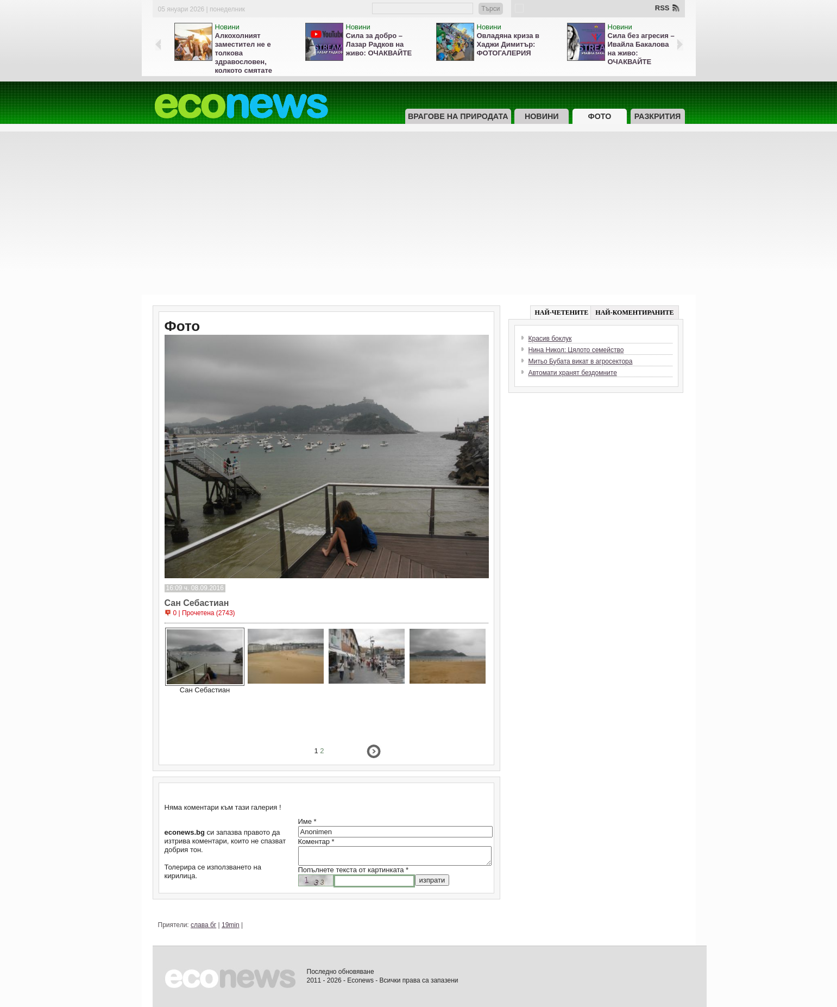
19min (231, 925)
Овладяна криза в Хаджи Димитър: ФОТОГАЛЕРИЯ (508, 44)
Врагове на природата (458, 116)
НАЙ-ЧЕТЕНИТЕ (562, 312)
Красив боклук (550, 338)
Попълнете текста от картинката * (353, 870)
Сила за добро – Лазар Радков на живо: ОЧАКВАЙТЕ (379, 44)
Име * (307, 821)
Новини (227, 27)
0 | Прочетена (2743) (204, 613)
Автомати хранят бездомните (572, 373)
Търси (490, 8)
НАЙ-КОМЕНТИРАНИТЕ (634, 312)
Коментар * (316, 841)
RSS (662, 8)
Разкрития (657, 116)
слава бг (203, 925)
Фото (599, 116)
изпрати (432, 880)
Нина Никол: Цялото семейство (576, 350)
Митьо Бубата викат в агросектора (580, 361)
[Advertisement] (419, 213)
